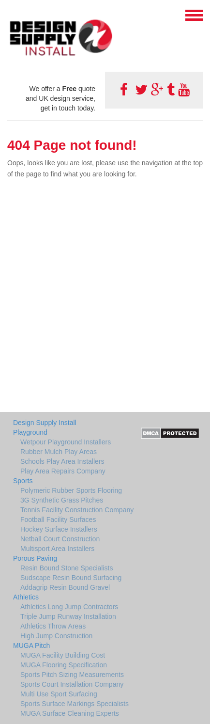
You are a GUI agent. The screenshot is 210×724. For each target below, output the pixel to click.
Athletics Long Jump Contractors (69, 607)
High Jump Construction (56, 636)
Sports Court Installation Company (71, 684)
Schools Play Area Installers (62, 461)
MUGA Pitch (31, 645)
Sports (22, 481)
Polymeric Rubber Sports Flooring (71, 490)
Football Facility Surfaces (58, 519)
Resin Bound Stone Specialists (66, 568)
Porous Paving (35, 558)
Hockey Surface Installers (58, 529)
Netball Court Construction (60, 539)
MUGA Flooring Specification (63, 665)
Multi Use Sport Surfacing (58, 694)
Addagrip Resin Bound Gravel (65, 587)
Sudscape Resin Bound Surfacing (70, 578)
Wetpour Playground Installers (65, 442)
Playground (30, 432)
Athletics (26, 597)
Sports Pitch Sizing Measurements (72, 674)
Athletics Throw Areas (53, 626)
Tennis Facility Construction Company (77, 510)
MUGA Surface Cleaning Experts (69, 713)
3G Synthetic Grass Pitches (61, 500)
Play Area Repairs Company (62, 471)
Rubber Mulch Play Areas (58, 452)
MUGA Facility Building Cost (62, 655)
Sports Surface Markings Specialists (74, 704)
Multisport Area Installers (57, 548)
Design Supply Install (44, 422)
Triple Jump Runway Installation (68, 616)
